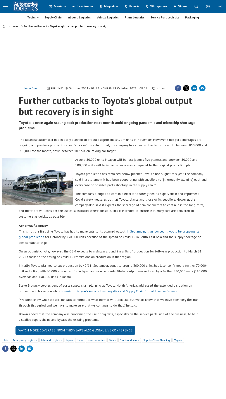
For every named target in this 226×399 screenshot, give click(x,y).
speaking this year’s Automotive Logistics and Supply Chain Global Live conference (119, 291)
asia (6, 340)
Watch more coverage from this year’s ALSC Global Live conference (75, 330)
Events (58, 6)
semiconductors (129, 340)
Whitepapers (159, 6)
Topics (31, 17)
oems (112, 340)
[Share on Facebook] (178, 88)
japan (69, 340)
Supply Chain (53, 17)
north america (96, 340)
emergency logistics (25, 340)
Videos (182, 6)
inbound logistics (51, 340)
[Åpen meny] (5, 6)
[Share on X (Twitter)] (186, 88)
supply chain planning (156, 340)
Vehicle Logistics (108, 17)
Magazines (111, 6)
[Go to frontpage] (26, 6)
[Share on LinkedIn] (194, 88)
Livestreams (85, 6)
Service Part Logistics (165, 17)
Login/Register (209, 6)
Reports (134, 6)
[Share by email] (202, 88)
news (80, 340)
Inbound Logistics (79, 17)
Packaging (192, 17)
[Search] (196, 6)
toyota (178, 340)
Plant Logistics (135, 17)
